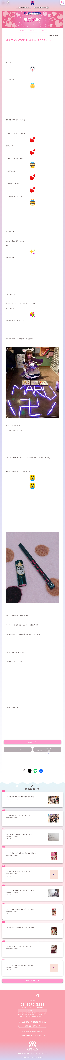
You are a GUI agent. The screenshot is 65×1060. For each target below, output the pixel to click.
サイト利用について (28, 1053)
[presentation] (32, 760)
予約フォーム (28, 1035)
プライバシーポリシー (41, 1053)
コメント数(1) (47, 754)
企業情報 (20, 1053)
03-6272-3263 (32, 1004)
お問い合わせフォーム (32, 1026)
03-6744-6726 (32, 1030)
